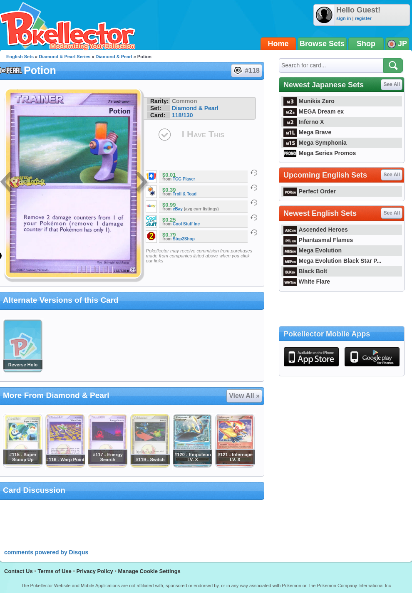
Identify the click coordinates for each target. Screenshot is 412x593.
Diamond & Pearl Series (64, 56)
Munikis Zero (309, 101)
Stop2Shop (184, 239)
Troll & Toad (184, 194)
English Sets (20, 56)
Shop (366, 44)
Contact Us (18, 571)
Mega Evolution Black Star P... (332, 260)
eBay (178, 209)
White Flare (306, 281)
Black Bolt (305, 271)
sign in (343, 18)
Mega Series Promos (319, 153)
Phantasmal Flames (318, 240)
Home (278, 44)
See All (391, 84)
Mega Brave (307, 132)
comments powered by (46, 552)
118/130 (182, 115)
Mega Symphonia (315, 142)
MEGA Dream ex (313, 111)
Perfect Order (309, 191)
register (363, 18)
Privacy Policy (95, 571)
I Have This (203, 134)
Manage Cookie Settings (149, 571)
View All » (244, 395)
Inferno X (303, 122)
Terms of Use (54, 571)
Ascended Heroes (315, 229)
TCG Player (184, 179)
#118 (246, 70)
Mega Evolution (312, 250)
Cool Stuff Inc (186, 224)
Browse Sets (322, 44)
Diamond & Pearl (114, 56)
